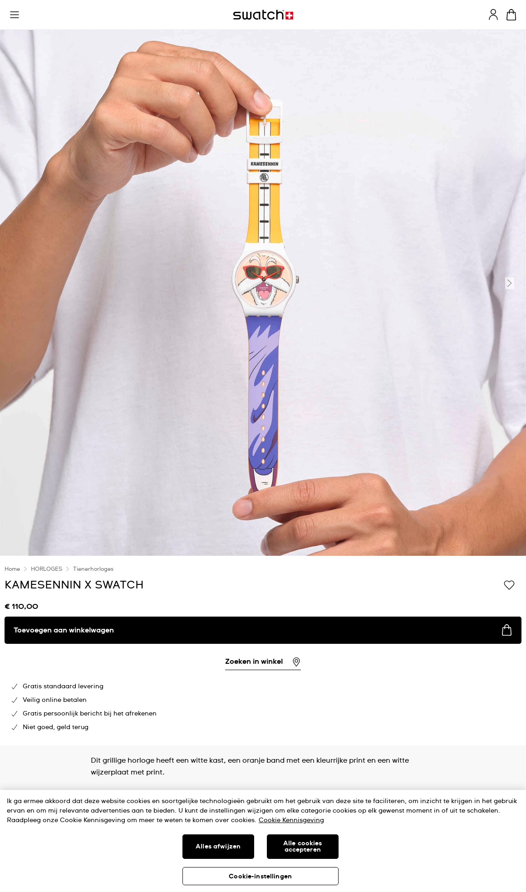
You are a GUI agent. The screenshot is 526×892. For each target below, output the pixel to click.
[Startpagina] (263, 15)
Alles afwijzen (218, 846)
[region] (263, 841)
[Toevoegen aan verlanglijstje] (509, 584)
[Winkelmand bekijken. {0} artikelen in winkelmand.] (511, 14)
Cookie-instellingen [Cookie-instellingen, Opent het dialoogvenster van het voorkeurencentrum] (260, 876)
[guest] (493, 14)
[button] (14, 15)
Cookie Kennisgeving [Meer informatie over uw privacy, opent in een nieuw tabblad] (291, 820)
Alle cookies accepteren (302, 846)
